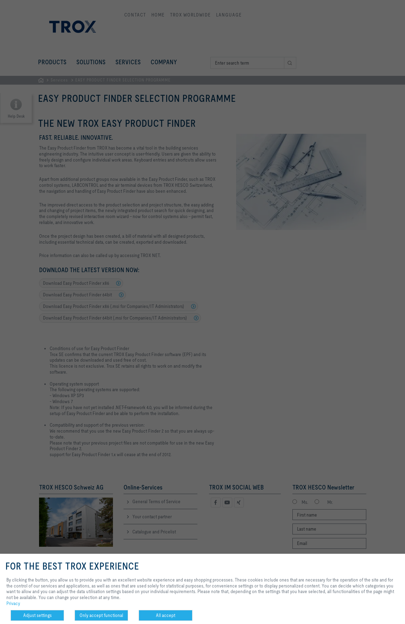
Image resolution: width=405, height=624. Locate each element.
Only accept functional (101, 615)
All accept (165, 615)
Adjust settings (37, 615)
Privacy (13, 603)
